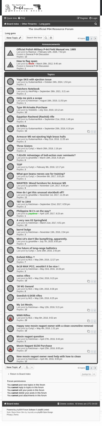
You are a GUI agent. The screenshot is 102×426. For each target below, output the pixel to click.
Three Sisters (24, 146)
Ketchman (33, 100)
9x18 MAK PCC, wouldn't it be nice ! (38, 266)
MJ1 (30, 260)
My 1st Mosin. (25, 304)
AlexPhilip (33, 91)
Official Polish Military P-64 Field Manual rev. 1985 (46, 49)
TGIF (19, 164)
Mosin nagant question (30, 336)
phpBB (19, 410)
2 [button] (91, 38)
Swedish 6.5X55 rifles (29, 295)
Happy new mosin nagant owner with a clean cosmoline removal (55, 325)
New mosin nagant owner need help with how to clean (49, 356)
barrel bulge (24, 229)
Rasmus (32, 52)
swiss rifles (23, 275)
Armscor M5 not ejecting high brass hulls (41, 136)
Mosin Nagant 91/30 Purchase (34, 345)
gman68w (32, 158)
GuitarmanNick (35, 82)
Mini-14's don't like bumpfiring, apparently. (42, 239)
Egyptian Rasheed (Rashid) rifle (35, 116)
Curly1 (31, 148)
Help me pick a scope (29, 98)
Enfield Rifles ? (26, 257)
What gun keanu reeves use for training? (41, 173)
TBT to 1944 (24, 201)
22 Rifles (22, 126)
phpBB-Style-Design (45, 412)
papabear (33, 213)
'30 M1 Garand (25, 286)
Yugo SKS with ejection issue (34, 79)
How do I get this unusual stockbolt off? (40, 192)
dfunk (31, 63)
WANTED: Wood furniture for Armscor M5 (41, 183)
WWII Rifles (23, 315)
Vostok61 (32, 110)
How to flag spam (27, 61)
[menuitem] (21, 18)
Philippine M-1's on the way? (34, 211)
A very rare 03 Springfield (32, 220)
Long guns (10, 33)
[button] (95, 38)
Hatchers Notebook (28, 88)
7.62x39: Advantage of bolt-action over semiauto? (46, 155)
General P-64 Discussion (37, 54)
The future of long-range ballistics (37, 248)
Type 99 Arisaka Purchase (32, 107)
